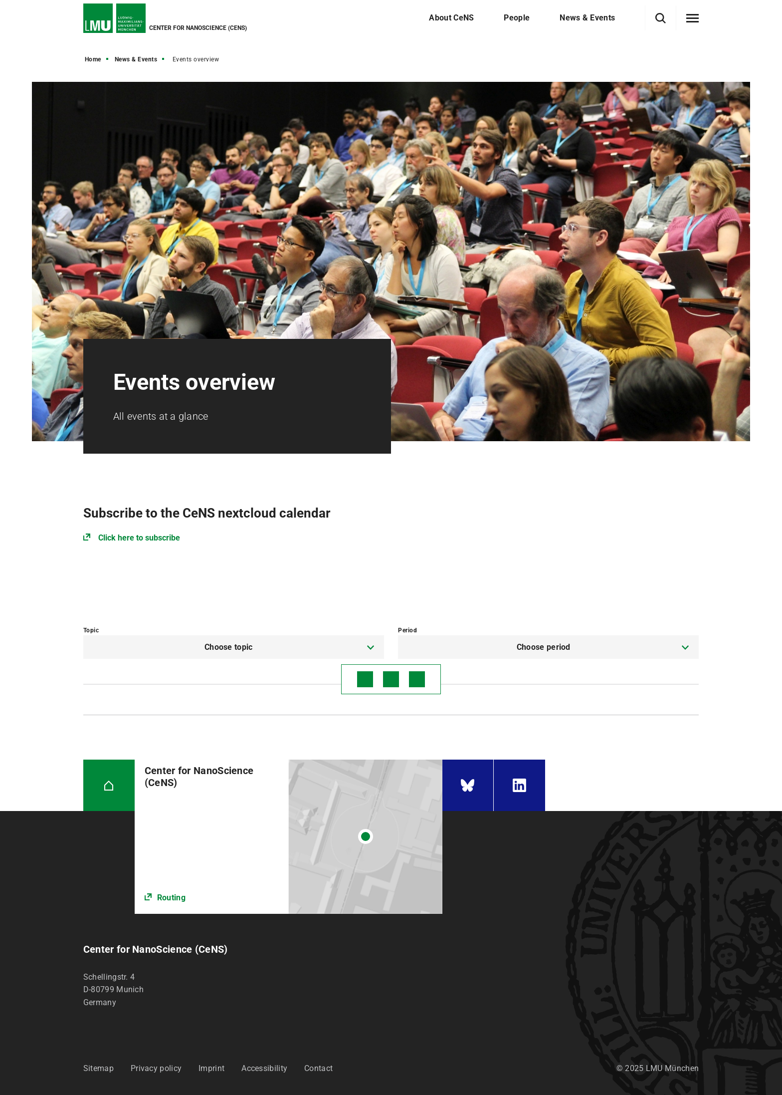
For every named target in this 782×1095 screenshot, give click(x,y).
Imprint (211, 1068)
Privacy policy (156, 1068)
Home (93, 59)
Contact (318, 1068)
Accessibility (264, 1068)
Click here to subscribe (139, 538)
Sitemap (98, 1068)
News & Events (136, 59)
